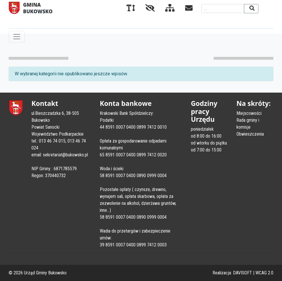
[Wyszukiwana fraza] (222, 8)
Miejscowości (249, 113)
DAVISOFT (242, 273)
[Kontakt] (184, 9)
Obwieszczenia (250, 134)
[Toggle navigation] (17, 36)
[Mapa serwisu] (165, 9)
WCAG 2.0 (264, 273)
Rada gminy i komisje (247, 123)
